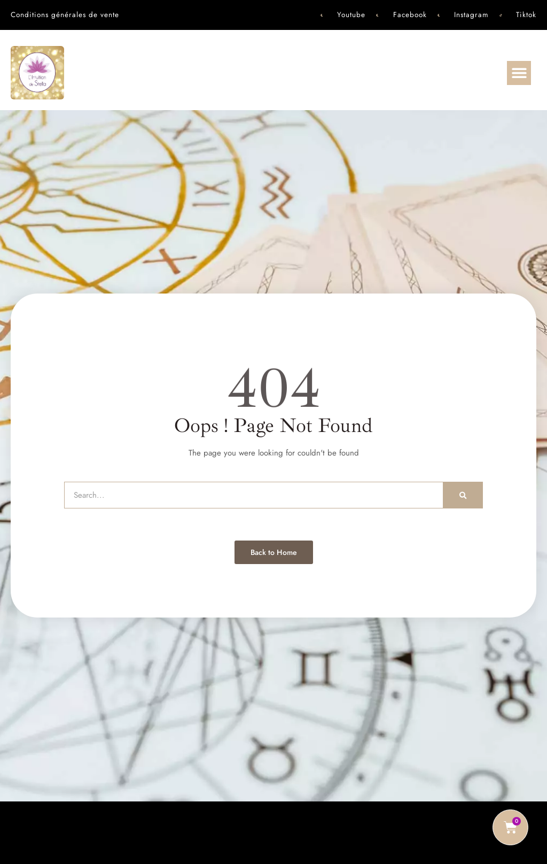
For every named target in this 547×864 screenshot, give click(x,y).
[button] (519, 73)
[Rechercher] (463, 495)
